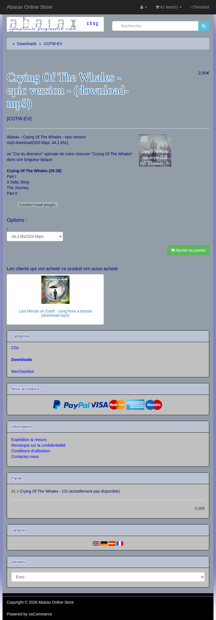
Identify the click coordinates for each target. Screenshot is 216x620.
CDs (15, 348)
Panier (16, 478)
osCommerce (40, 614)
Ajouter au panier (188, 250)
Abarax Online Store (29, 7)
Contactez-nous (25, 456)
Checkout (199, 7)
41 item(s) (169, 7)
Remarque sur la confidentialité (38, 445)
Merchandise (22, 371)
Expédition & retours (29, 439)
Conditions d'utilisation (30, 451)
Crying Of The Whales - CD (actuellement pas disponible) (70, 491)
